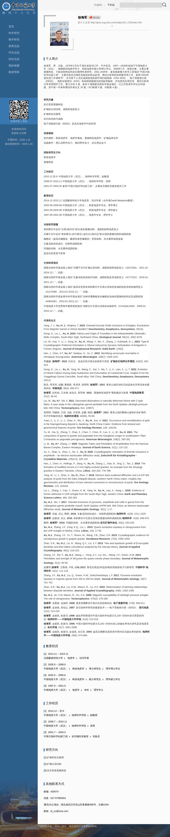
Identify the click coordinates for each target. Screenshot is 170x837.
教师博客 (14, 72)
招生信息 (14, 59)
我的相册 (14, 65)
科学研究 (14, 33)
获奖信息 (14, 46)
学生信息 (14, 52)
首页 (11, 26)
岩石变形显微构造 (56, 770)
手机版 (111, 4)
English (98, 4)
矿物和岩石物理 (55, 757)
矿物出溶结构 (54, 764)
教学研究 (14, 39)
